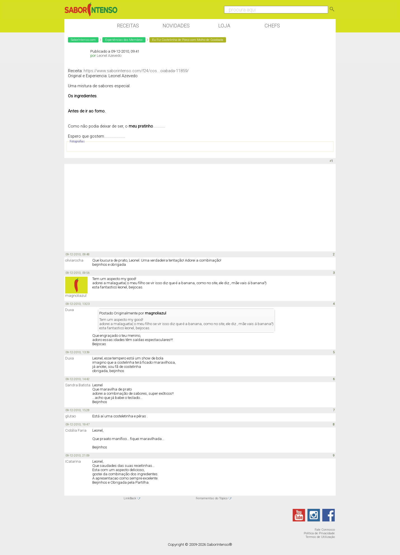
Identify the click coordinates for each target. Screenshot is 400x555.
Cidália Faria (75, 430)
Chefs (272, 26)
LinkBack (130, 498)
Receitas (128, 26)
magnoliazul (75, 295)
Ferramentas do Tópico (211, 498)
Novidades (176, 26)
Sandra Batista (77, 385)
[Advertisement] (200, 207)
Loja (224, 26)
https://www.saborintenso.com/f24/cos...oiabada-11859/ (136, 70)
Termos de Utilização (320, 537)
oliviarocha (74, 260)
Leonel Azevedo (109, 55)
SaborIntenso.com (83, 40)
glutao (70, 416)
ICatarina (73, 461)
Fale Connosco (325, 530)
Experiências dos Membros (124, 40)
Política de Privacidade (319, 533)
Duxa (69, 310)
